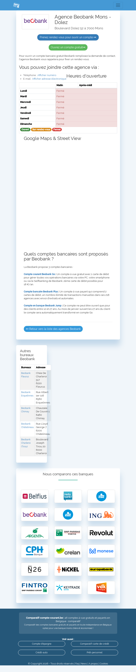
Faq (76, 670)
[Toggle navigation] (118, 5)
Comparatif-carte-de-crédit (94, 648)
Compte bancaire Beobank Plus (42, 291)
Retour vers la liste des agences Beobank (53, 329)
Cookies (105, 670)
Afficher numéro (46, 75)
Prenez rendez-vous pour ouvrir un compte (68, 37)
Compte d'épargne (41, 648)
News (83, 670)
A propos (93, 670)
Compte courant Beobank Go (41, 274)
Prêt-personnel (94, 658)
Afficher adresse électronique (49, 79)
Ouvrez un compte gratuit (68, 47)
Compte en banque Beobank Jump (44, 306)
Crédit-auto (42, 658)
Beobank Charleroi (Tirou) (26, 443)
